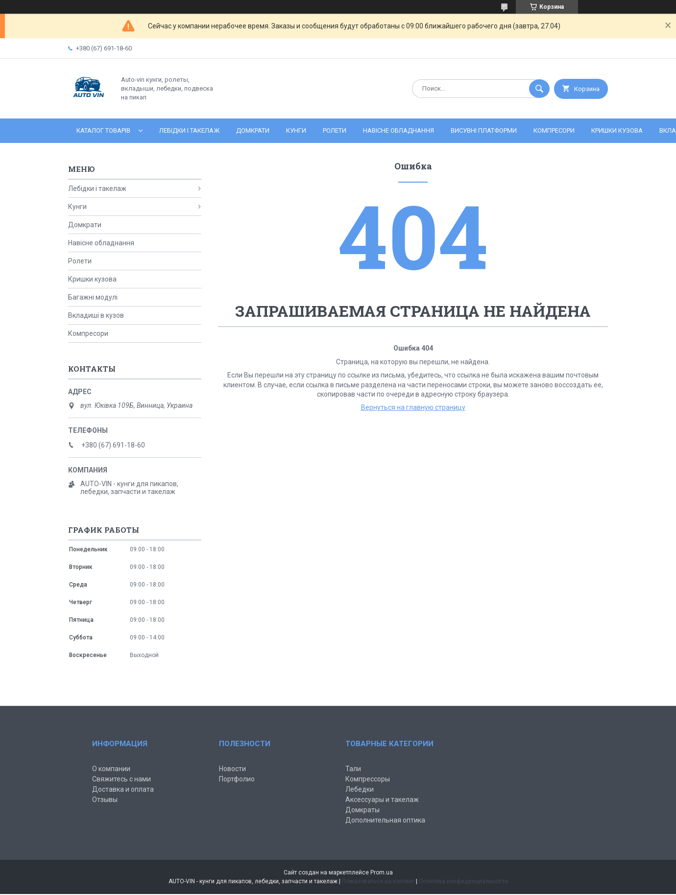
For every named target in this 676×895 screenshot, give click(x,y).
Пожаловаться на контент (378, 881)
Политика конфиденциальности (463, 881)
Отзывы (105, 799)
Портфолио (237, 779)
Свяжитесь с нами (121, 779)
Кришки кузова (617, 130)
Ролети (334, 130)
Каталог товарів (103, 130)
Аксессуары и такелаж (382, 799)
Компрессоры (367, 779)
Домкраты (362, 810)
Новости (232, 769)
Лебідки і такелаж (189, 130)
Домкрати (252, 130)
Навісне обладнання (398, 130)
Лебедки (359, 789)
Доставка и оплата (123, 789)
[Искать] (539, 88)
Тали (353, 769)
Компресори (554, 130)
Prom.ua (381, 872)
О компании (111, 769)
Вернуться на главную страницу (413, 407)
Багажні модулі (93, 297)
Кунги (296, 130)
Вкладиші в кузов (96, 315)
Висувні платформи (484, 130)
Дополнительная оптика (385, 820)
